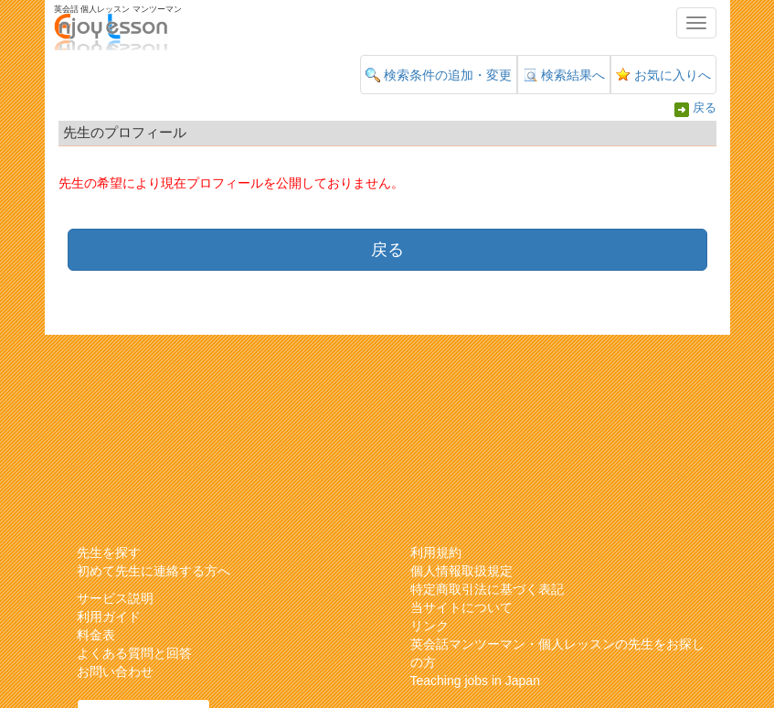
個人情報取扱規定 (461, 570)
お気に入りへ (672, 75)
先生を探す (109, 552)
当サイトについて (461, 607)
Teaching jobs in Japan (475, 680)
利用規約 (435, 552)
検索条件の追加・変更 (448, 75)
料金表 (96, 635)
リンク (429, 625)
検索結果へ (573, 75)
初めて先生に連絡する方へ (153, 570)
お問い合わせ (115, 671)
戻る (704, 108)
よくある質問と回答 (134, 653)
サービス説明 (115, 598)
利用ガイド (109, 616)
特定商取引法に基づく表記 (487, 589)
